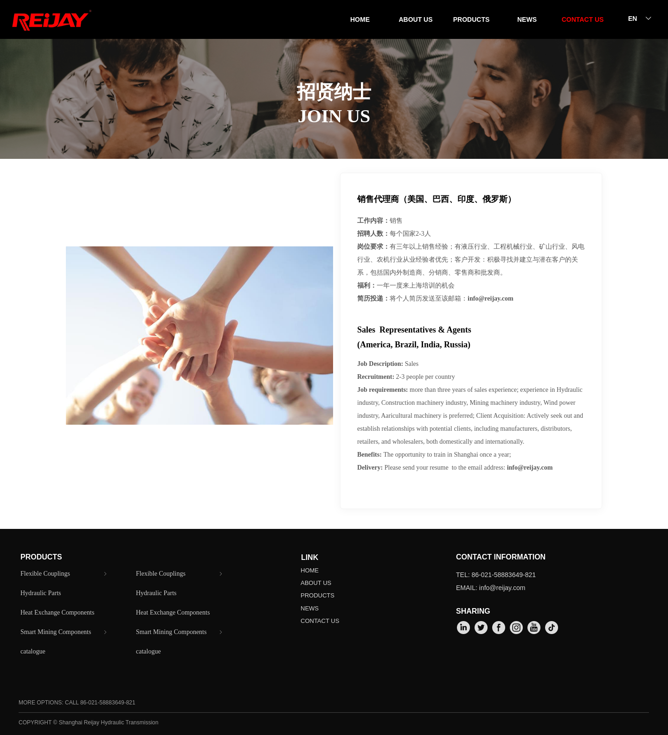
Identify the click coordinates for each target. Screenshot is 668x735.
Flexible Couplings (64, 574)
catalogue (32, 651)
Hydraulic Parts (40, 593)
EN (632, 18)
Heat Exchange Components (57, 612)
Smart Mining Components (64, 632)
